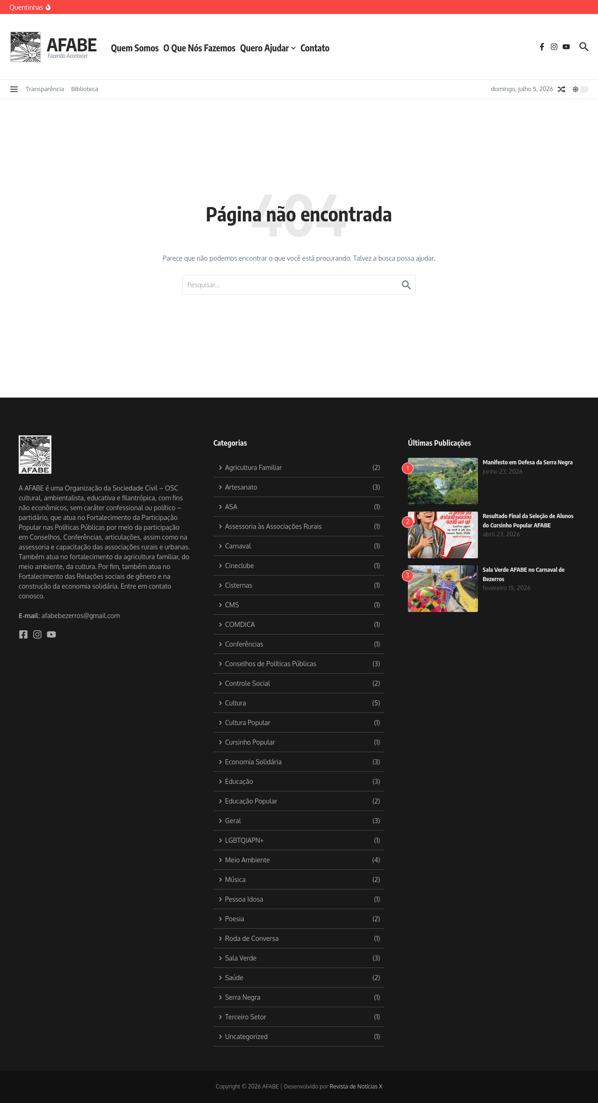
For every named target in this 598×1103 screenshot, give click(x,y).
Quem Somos (138, 47)
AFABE (73, 44)
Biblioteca (84, 89)
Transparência (45, 89)
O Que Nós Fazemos (202, 47)
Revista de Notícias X (356, 1086)
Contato (318, 47)
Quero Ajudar (271, 47)
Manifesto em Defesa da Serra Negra (528, 462)
